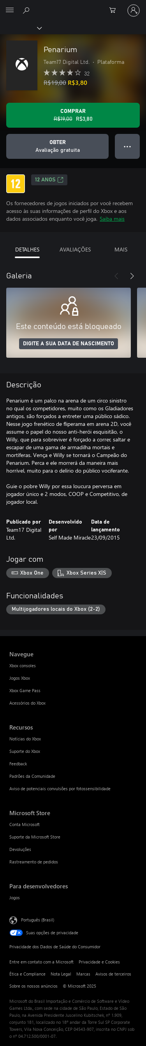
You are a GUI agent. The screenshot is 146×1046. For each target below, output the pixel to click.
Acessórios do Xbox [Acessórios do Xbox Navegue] (27, 702)
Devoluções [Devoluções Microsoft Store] (20, 849)
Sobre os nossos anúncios (33, 985)
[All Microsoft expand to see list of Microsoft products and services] (9, 10)
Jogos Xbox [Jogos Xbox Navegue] (19, 677)
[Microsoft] (72, 6)
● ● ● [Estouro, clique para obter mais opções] (127, 146)
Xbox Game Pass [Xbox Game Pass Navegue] (24, 690)
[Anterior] (116, 276)
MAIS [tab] (120, 249)
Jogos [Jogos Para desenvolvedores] (14, 897)
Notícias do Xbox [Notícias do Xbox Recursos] (25, 738)
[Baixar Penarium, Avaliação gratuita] (57, 146)
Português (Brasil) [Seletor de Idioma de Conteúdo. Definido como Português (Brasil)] (37, 919)
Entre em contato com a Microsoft (41, 961)
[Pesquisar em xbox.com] (27, 10)
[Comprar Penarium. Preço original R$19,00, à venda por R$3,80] (73, 115)
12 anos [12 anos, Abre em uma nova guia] (49, 180)
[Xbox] (20, 27)
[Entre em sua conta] (133, 10)
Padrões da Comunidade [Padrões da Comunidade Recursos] (32, 776)
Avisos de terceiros (113, 973)
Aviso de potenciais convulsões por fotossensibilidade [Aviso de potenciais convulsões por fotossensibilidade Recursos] (60, 788)
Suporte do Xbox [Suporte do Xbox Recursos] (24, 751)
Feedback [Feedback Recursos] (18, 763)
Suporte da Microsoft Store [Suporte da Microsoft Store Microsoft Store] (34, 836)
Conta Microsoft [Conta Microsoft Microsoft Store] (24, 824)
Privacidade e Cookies (99, 961)
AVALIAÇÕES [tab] (75, 249)
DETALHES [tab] (27, 249)
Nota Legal (61, 973)
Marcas (83, 973)
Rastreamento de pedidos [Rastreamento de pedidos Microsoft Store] (33, 861)
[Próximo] (132, 276)
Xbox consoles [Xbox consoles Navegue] (22, 665)
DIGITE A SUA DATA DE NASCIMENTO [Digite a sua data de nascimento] (68, 343)
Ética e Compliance (27, 973)
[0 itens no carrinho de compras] (115, 10)
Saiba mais (112, 218)
